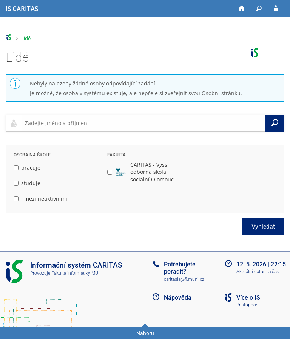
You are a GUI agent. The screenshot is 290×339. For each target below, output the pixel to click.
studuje (27, 183)
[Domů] (241, 9)
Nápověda (177, 297)
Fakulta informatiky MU (74, 273)
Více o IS (248, 297)
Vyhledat (263, 226)
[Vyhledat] (274, 123)
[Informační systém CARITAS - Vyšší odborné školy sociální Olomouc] (22, 9)
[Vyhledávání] (258, 9)
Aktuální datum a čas (257, 271)
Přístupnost (248, 305)
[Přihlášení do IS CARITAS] (275, 9)
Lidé (26, 38)
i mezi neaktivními (40, 198)
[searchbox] (143, 123)
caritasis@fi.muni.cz (184, 279)
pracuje (27, 167)
